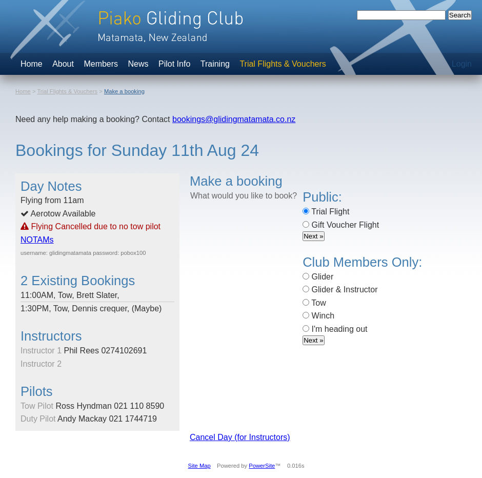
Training (215, 63)
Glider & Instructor (340, 289)
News (138, 63)
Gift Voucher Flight (341, 225)
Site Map (199, 466)
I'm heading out (335, 329)
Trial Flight (326, 211)
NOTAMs (37, 239)
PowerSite (262, 466)
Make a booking (124, 91)
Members (101, 63)
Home (32, 63)
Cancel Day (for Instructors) (240, 437)
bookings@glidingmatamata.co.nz (233, 119)
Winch (318, 315)
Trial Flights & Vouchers (282, 63)
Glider (318, 276)
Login (462, 63)
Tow (314, 302)
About (63, 63)
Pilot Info (174, 63)
